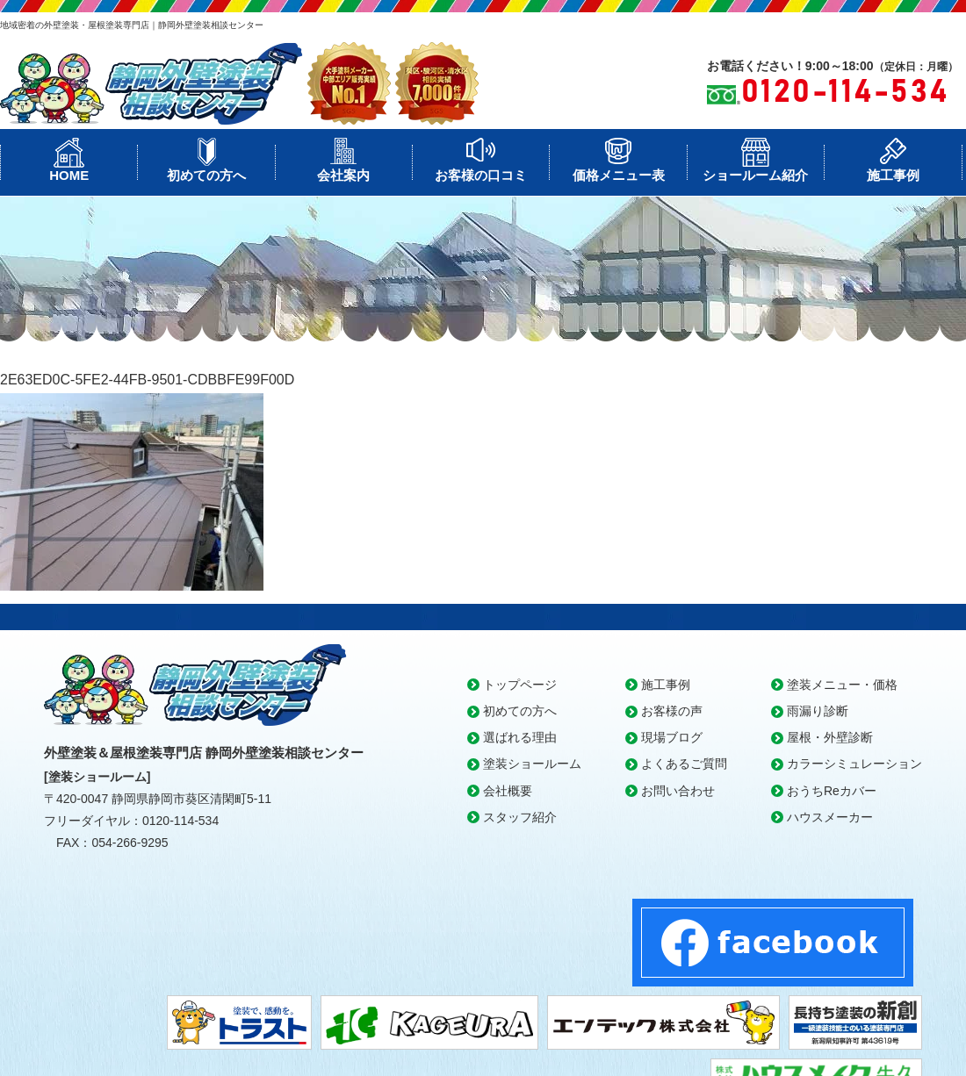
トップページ (520, 685)
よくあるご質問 (684, 764)
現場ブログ (672, 737)
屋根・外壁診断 (830, 737)
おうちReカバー (831, 791)
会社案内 (343, 175)
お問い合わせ (678, 791)
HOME (69, 175)
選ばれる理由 (520, 737)
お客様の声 (672, 711)
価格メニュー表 (619, 175)
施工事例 (893, 175)
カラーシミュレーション (854, 764)
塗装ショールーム (532, 764)
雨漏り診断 (817, 711)
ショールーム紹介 (755, 175)
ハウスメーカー (830, 817)
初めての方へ (206, 175)
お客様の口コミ (481, 175)
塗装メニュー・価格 (842, 685)
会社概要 (507, 791)
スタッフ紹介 (520, 817)
